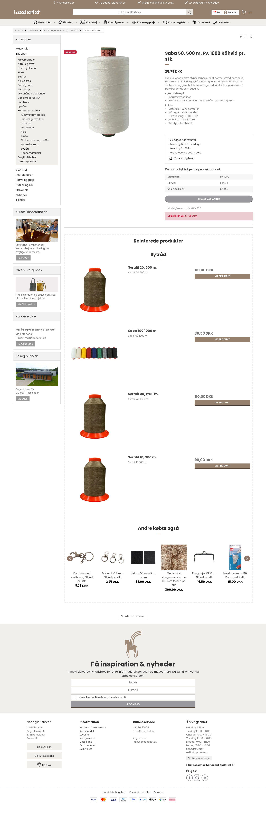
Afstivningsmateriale (33, 115)
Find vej (44, 764)
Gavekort (204, 22)
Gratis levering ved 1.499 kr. (156, 2)
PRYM (21, 72)
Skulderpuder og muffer (35, 140)
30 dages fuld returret (110, 2)
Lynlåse (22, 106)
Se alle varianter (209, 199)
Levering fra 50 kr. (180, 148)
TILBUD (20, 200)
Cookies (158, 792)
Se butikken (44, 747)
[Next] (247, 558)
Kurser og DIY (178, 22)
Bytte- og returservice (93, 727)
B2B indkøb (86, 749)
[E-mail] (133, 690)
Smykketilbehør (27, 157)
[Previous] (69, 558)
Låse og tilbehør (27, 68)
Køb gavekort (87, 738)
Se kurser (23, 258)
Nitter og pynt (26, 64)
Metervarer (27, 127)
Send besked (25, 344)
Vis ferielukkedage (199, 758)
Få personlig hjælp (184, 158)
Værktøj (93, 22)
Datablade (86, 741)
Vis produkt (222, 276)
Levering (85, 734)
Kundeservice (64, 2)
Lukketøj (26, 123)
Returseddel (87, 731)
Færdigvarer (118, 22)
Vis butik (22, 398)
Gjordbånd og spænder (32, 93)
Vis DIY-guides (26, 304)
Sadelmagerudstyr (29, 98)
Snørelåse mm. (30, 144)
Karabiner (23, 102)
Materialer (47, 22)
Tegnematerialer (31, 153)
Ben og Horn (25, 85)
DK (217, 12)
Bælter (22, 76)
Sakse (24, 136)
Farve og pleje (148, 22)
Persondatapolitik (139, 792)
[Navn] (133, 682)
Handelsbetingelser (114, 792)
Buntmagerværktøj (32, 119)
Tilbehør (70, 22)
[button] (241, 37)
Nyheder (224, 22)
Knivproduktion (26, 59)
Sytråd (25, 148)
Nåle (23, 131)
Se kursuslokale (44, 756)
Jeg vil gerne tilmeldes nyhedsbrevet (102, 697)
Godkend (133, 704)
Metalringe (24, 89)
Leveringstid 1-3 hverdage (202, 2)
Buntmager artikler (29, 110)
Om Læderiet (88, 745)
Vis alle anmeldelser (133, 616)
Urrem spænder (27, 161)
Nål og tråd (24, 81)
